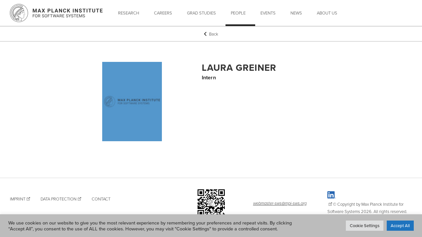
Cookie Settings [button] (364, 225)
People (238, 13)
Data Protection (58, 199)
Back (211, 34)
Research (128, 13)
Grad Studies (201, 13)
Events (268, 13)
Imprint (17, 199)
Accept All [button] (400, 225)
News (296, 13)
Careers (163, 13)
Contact (101, 199)
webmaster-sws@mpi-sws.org (280, 203)
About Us (327, 13)
